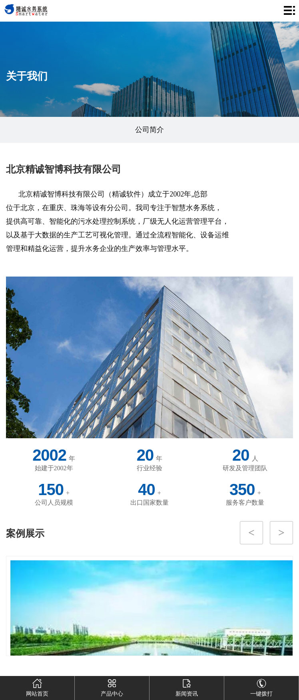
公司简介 (149, 130)
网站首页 (37, 686)
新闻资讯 (186, 686)
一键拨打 (261, 686)
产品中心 (112, 686)
